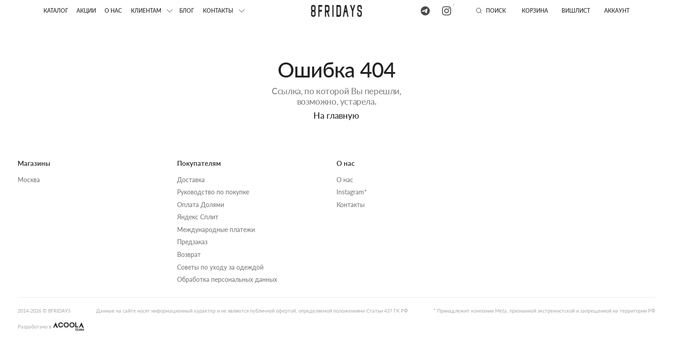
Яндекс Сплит (197, 217)
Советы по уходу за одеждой (220, 267)
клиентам (146, 11)
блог (186, 11)
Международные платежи (216, 229)
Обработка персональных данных (227, 279)
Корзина (535, 11)
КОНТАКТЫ (218, 11)
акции (86, 11)
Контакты (350, 204)
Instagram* (351, 192)
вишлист (576, 11)
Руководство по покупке (213, 192)
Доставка (191, 180)
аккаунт (617, 11)
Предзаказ (192, 242)
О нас (113, 11)
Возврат (189, 254)
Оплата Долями (200, 204)
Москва (29, 180)
